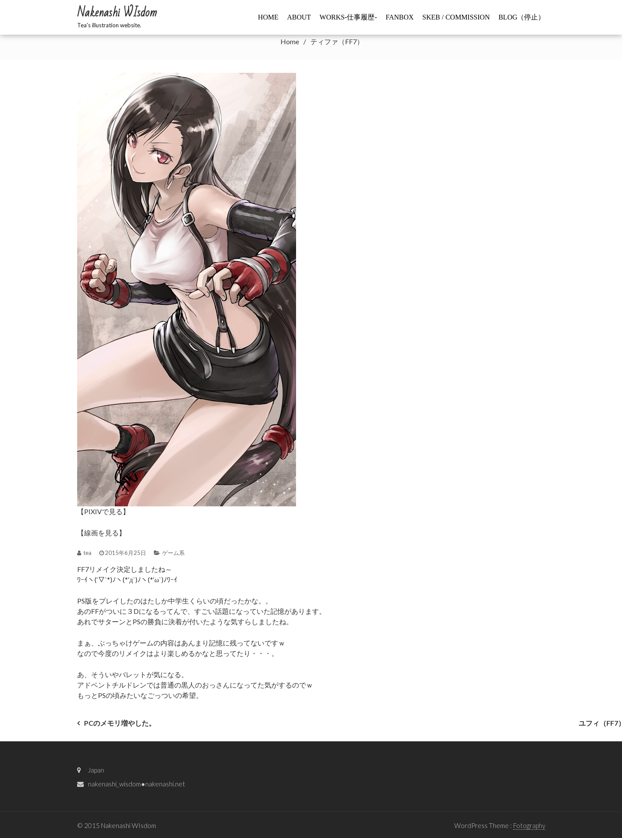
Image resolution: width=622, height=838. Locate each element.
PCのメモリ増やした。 (120, 723)
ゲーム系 (173, 552)
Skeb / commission (456, 17)
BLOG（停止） (521, 17)
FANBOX (400, 17)
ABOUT (299, 17)
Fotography (529, 825)
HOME (268, 17)
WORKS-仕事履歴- (348, 17)
